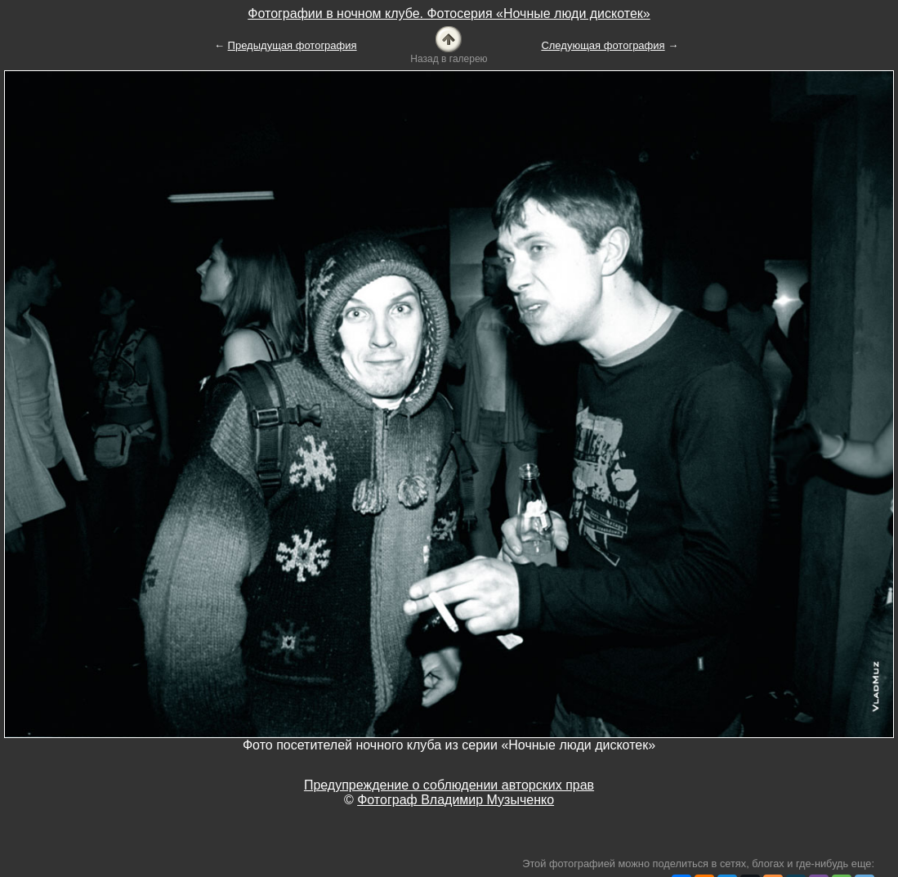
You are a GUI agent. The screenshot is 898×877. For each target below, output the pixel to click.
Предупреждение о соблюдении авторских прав (449, 785)
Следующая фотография (602, 45)
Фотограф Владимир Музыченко (455, 800)
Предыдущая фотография (292, 45)
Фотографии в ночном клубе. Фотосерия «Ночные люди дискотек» (449, 13)
